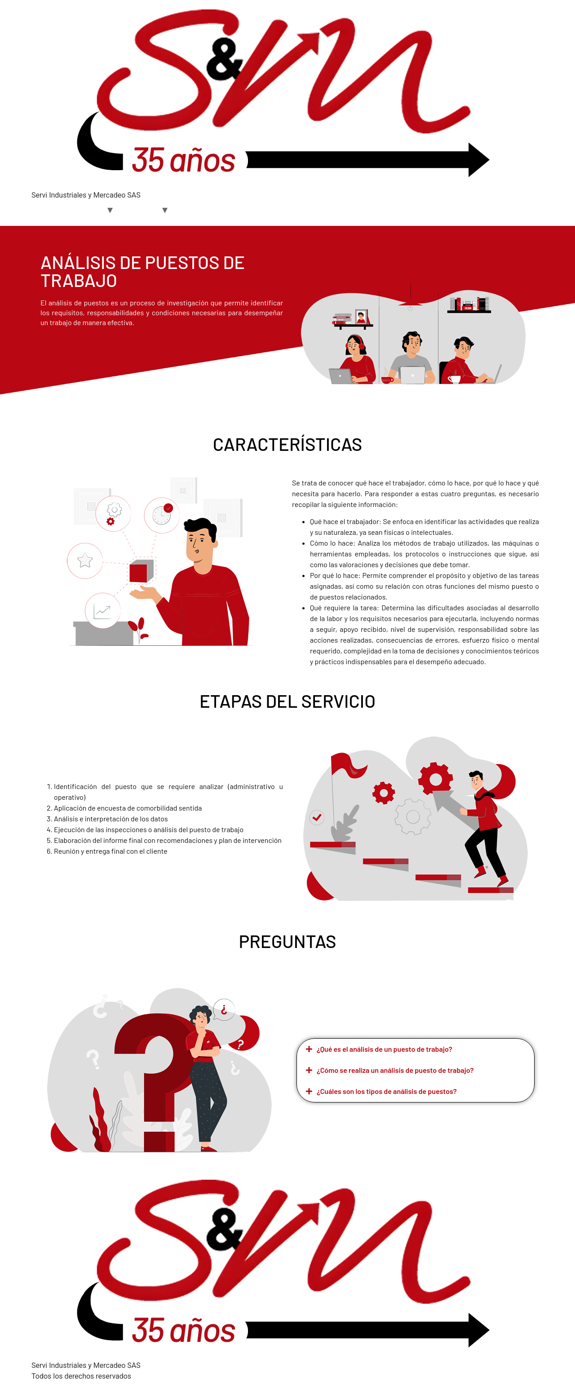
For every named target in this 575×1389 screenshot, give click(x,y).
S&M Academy (204, 209)
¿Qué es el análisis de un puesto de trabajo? (384, 1049)
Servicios (140, 209)
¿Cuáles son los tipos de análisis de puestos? (387, 1091)
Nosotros (86, 209)
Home (48, 209)
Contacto (255, 209)
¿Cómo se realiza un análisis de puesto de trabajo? (395, 1070)
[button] (415, 1049)
